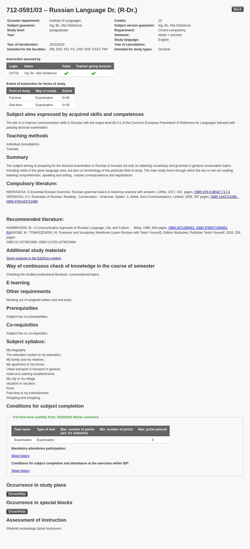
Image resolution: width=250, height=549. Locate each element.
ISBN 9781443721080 (22, 201)
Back (238, 9)
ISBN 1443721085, (224, 197)
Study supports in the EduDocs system (33, 258)
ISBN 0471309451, (182, 228)
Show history (20, 456)
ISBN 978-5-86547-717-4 (212, 192)
